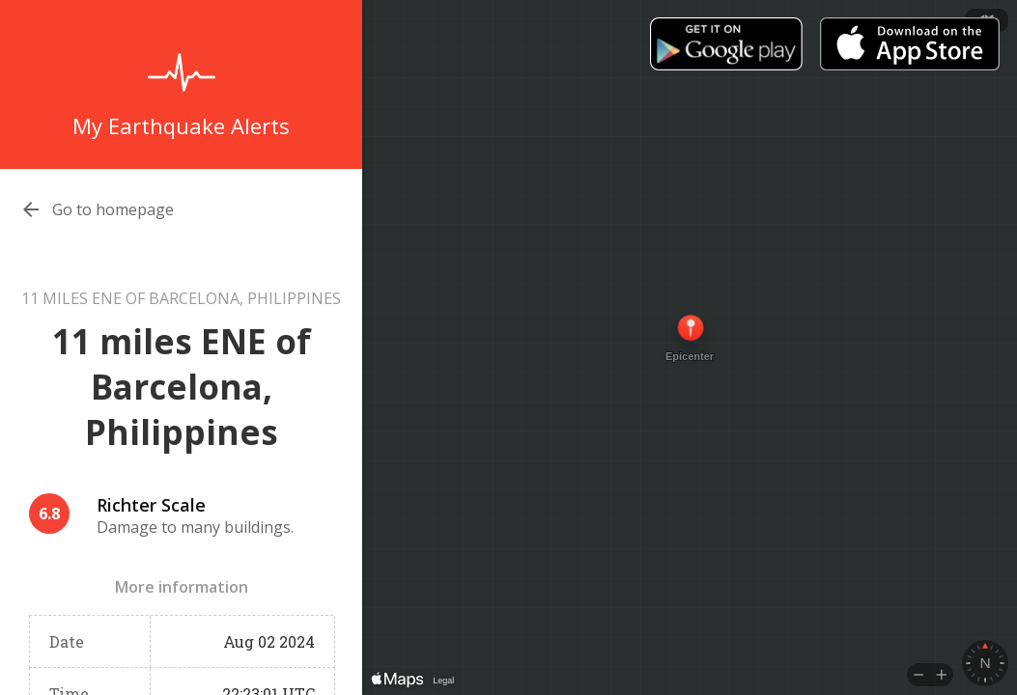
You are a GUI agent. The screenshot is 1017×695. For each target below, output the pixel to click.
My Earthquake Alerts (181, 125)
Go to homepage (113, 209)
